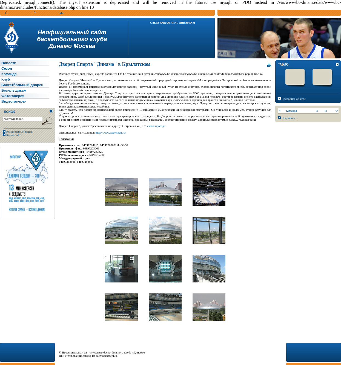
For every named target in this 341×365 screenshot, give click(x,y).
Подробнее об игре (294, 98)
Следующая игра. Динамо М (172, 22)
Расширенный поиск (19, 131)
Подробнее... (290, 118)
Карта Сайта (13, 135)
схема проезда (156, 126)
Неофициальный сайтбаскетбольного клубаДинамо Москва (72, 39)
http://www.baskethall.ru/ (111, 132)
